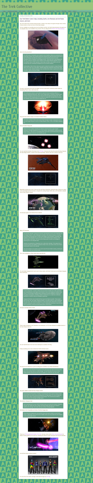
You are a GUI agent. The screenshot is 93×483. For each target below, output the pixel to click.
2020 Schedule (22, 11)
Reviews (58, 11)
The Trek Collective (16, 6)
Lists (45, 11)
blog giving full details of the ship (33, 434)
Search (69, 11)
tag (48, 476)
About (74, 11)
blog (41, 151)
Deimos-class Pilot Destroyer (58, 28)
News (4, 11)
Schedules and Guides (12, 11)
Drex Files (64, 11)
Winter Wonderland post (57, 434)
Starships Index (51, 11)
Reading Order (39, 11)
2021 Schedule (30, 11)
